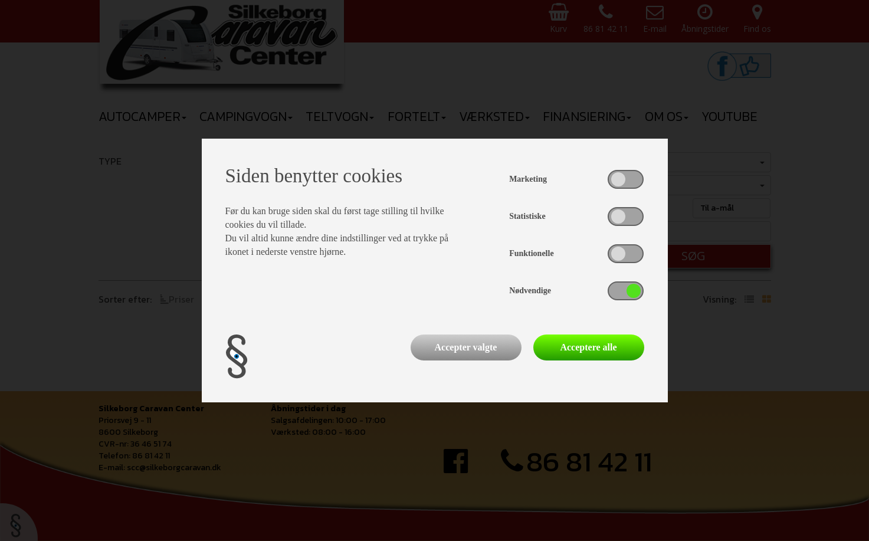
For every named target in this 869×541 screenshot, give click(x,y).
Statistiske (527, 216)
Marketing (528, 179)
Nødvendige (530, 290)
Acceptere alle (588, 347)
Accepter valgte (466, 347)
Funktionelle (531, 253)
